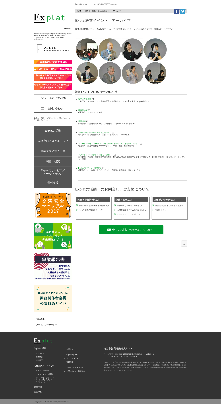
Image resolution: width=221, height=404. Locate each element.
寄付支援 (52, 182)
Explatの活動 (53, 130)
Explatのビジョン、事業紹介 (90, 168)
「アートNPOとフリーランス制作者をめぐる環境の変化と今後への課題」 (108, 143)
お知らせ (87, 11)
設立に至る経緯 (84, 99)
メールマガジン (72, 358)
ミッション (40, 353)
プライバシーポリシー (46, 324)
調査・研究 (53, 161)
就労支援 (38, 387)
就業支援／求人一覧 (53, 151)
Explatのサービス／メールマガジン (53, 172)
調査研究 (38, 391)
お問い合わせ (55, 108)
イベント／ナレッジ (43, 370)
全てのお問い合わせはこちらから (132, 229)
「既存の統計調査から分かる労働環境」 (94, 132)
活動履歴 (39, 360)
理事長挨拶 (82, 110)
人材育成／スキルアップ (53, 140)
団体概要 (39, 357)
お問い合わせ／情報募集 (75, 371)
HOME (68, 29)
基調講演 (82, 121)
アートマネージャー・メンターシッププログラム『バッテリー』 (44, 380)
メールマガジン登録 (55, 98)
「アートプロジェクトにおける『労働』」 (95, 155)
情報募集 (40, 319)
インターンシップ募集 (44, 374)
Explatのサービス (73, 355)
